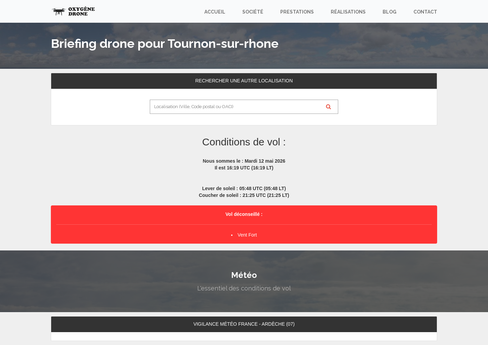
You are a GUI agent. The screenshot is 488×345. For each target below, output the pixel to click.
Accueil (214, 12)
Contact (425, 12)
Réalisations (348, 12)
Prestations (297, 12)
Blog (389, 12)
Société (252, 12)
